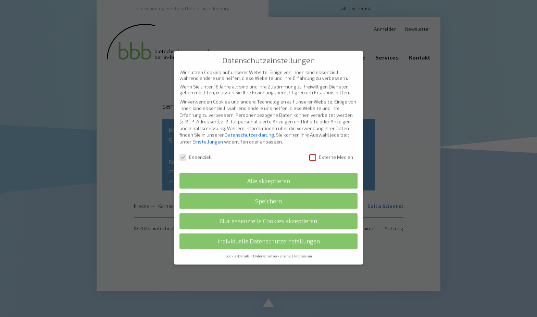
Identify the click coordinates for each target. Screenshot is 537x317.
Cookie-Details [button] (237, 244)
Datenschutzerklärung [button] (272, 244)
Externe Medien (331, 145)
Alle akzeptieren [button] (268, 169)
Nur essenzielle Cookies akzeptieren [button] (268, 209)
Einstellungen (207, 130)
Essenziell (195, 145)
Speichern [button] (268, 189)
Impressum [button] (303, 244)
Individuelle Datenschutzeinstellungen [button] (268, 229)
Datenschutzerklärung (249, 123)
